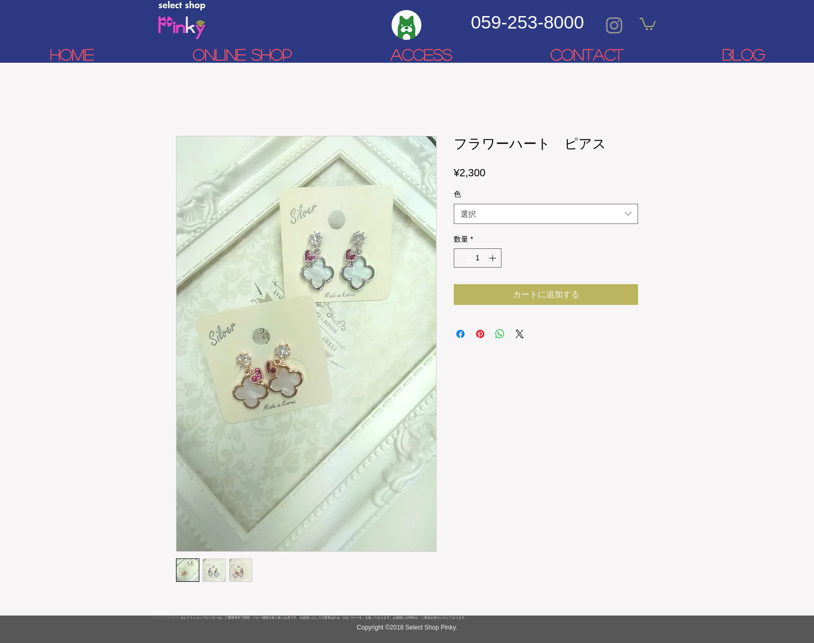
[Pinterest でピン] (480, 334)
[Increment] (493, 258)
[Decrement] (461, 258)
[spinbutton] (477, 258)
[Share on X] (519, 334)
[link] (648, 23)
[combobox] (546, 214)
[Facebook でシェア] (460, 334)
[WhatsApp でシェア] (500, 334)
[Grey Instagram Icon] (614, 25)
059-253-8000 (527, 22)
